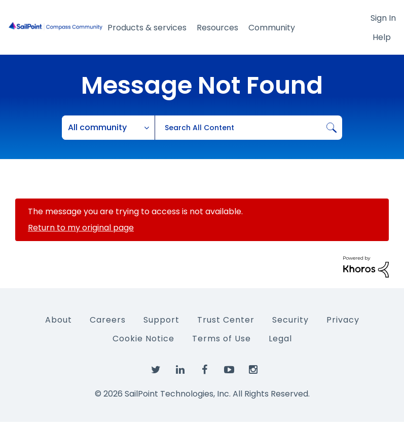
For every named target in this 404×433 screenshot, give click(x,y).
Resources (217, 27)
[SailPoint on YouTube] (229, 370)
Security (290, 320)
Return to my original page (81, 227)
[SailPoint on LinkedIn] (180, 370)
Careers (108, 320)
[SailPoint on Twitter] (156, 370)
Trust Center (225, 320)
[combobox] (248, 127)
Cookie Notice (143, 338)
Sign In (383, 18)
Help (382, 37)
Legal (280, 338)
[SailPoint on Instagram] (253, 370)
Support (161, 320)
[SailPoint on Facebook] (205, 370)
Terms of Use (221, 338)
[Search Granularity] (108, 127)
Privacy (342, 320)
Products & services (147, 27)
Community (271, 27)
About (58, 320)
